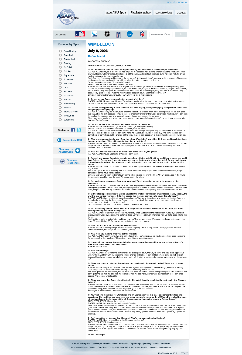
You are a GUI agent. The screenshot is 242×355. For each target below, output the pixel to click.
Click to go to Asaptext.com (66, 150)
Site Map (144, 347)
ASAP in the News (131, 347)
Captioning (135, 344)
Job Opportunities (157, 347)
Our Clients (102, 347)
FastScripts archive (141, 12)
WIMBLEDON (101, 44)
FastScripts (76, 347)
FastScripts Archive (101, 344)
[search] (160, 34)
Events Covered (89, 347)
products (181, 12)
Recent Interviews (120, 344)
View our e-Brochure (73, 161)
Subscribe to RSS (72, 140)
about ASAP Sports (116, 12)
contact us (182, 2)
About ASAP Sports (81, 344)
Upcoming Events (150, 344)
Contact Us (165, 344)
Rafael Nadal (96, 56)
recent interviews (163, 12)
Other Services (115, 347)
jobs (174, 2)
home (169, 2)
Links (168, 347)
